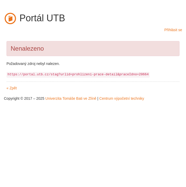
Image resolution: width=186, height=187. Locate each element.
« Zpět (11, 88)
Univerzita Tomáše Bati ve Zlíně (71, 98)
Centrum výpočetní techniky (121, 98)
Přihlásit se (173, 30)
